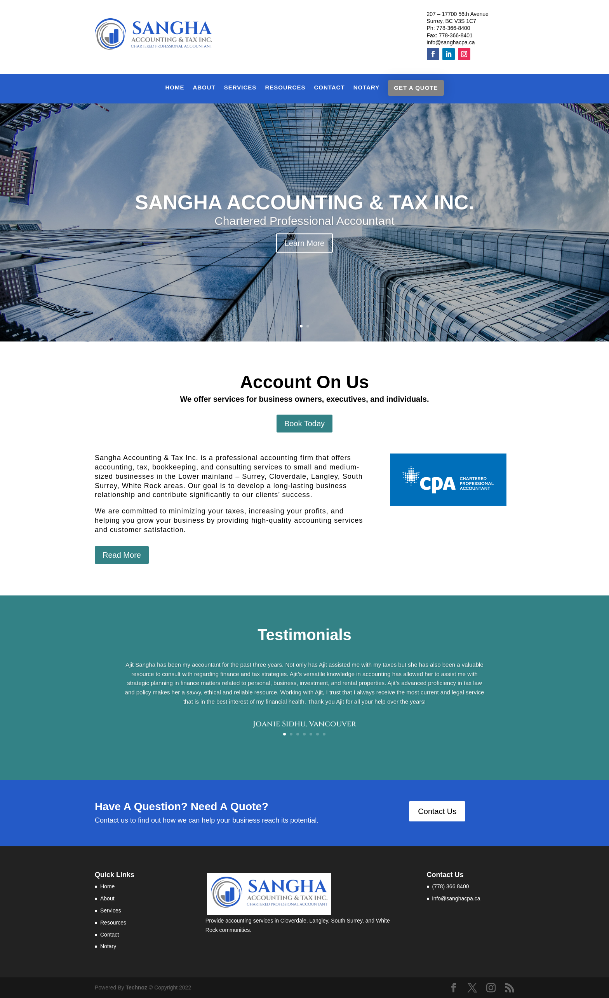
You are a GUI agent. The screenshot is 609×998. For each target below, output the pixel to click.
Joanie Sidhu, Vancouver (304, 728)
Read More (122, 555)
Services (240, 88)
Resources (285, 88)
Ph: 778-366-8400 (448, 28)
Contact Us (437, 811)
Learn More (304, 255)
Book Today (304, 423)
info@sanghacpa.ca (451, 42)
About (204, 88)
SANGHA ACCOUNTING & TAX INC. (304, 215)
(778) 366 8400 (450, 886)
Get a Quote (416, 87)
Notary (366, 88)
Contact (329, 88)
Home (174, 88)
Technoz (137, 987)
